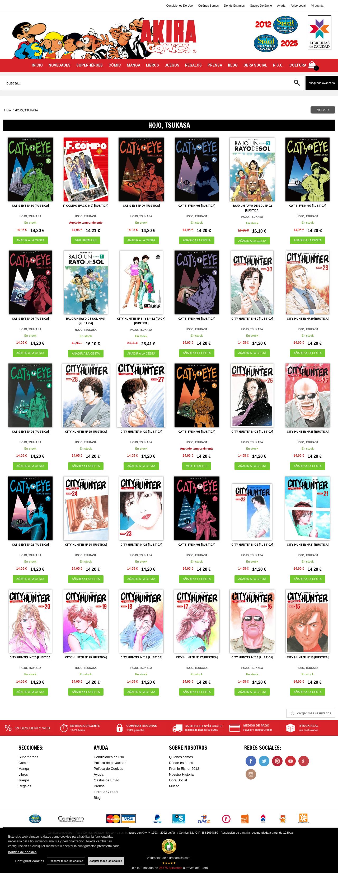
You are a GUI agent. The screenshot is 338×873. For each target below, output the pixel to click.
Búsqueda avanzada (322, 82)
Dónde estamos (181, 763)
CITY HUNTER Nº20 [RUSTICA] (30, 657)
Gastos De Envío (261, 5)
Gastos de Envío (106, 780)
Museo (174, 786)
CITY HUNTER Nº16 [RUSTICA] (252, 657)
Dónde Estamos (234, 5)
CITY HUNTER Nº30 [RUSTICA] (252, 318)
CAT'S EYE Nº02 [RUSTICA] (30, 544)
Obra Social (178, 780)
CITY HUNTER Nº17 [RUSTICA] (197, 657)
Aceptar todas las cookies (106, 861)
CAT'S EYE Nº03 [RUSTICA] (196, 431)
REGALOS (193, 65)
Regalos (24, 786)
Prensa (99, 786)
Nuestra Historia (181, 774)
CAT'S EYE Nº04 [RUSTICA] (30, 431)
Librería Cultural (106, 792)
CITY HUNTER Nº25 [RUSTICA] (307, 431)
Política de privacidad (110, 763)
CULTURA (297, 65)
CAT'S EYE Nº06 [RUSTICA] (30, 318)
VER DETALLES (85, 240)
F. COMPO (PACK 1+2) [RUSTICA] (85, 205)
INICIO (37, 65)
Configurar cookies (29, 861)
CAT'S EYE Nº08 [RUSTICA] (196, 205)
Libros (23, 774)
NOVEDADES (60, 65)
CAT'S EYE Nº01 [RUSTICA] (196, 544)
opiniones (170, 868)
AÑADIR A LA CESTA (30, 240)
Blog (97, 798)
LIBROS (152, 65)
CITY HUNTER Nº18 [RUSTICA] (141, 657)
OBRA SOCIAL (255, 65)
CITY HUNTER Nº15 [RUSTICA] (307, 657)
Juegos (24, 780)
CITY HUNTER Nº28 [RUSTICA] (86, 431)
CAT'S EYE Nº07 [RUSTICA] (307, 205)
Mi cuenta (317, 5)
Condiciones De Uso (179, 5)
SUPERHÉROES (89, 65)
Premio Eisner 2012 (184, 769)
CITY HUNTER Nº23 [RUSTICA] (141, 544)
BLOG (233, 65)
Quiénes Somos (208, 5)
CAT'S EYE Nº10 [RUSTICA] (30, 205)
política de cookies (22, 852)
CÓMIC (115, 65)
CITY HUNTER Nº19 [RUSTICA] (86, 657)
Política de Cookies (108, 769)
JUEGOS (172, 65)
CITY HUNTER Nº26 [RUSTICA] (252, 431)
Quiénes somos (181, 757)
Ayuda (281, 5)
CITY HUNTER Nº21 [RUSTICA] (307, 544)
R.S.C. (278, 65)
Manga (23, 769)
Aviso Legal (298, 5)
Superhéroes (28, 757)
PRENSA (215, 65)
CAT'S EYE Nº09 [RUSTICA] (141, 205)
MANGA (133, 65)
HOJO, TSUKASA (30, 216)
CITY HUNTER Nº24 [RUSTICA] (86, 544)
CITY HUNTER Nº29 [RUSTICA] (307, 318)
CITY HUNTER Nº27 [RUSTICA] (141, 431)
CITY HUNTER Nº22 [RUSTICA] (252, 544)
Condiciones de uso (109, 757)
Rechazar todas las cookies (66, 861)
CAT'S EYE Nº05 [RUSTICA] (196, 318)
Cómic (23, 763)
